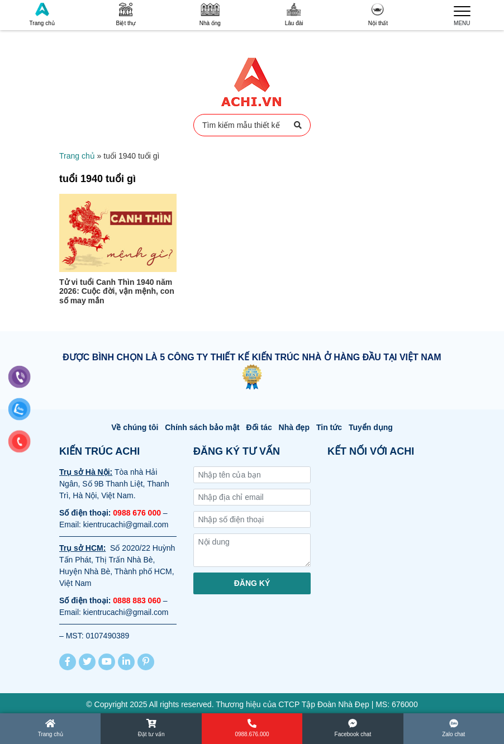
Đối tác (259, 427)
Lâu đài (294, 14)
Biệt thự (126, 14)
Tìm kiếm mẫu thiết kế (252, 125)
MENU (462, 14)
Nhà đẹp (294, 427)
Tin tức (329, 427)
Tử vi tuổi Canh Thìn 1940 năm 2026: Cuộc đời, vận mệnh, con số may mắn (116, 292)
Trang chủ (42, 14)
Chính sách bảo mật (202, 427)
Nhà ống (210, 14)
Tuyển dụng (371, 427)
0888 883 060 (137, 600)
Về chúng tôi (134, 427)
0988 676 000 (137, 512)
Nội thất (378, 14)
